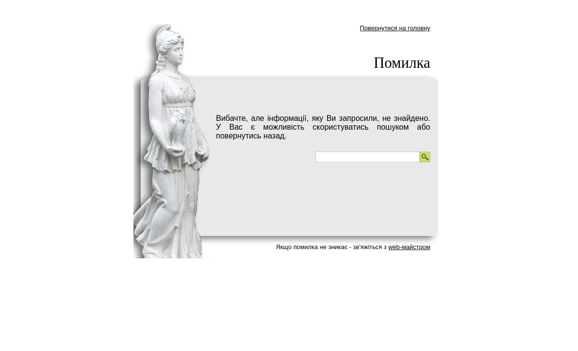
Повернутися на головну (395, 28)
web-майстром (409, 247)
